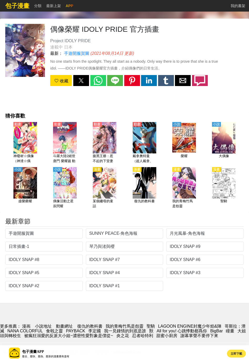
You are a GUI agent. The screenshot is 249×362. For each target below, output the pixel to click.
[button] (81, 80)
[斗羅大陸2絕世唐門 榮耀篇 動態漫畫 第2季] (65, 143)
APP (69, 6)
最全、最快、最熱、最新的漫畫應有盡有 (45, 356)
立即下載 (236, 353)
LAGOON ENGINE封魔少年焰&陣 (189, 326)
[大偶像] (224, 143)
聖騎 (151, 326)
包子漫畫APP (33, 352)
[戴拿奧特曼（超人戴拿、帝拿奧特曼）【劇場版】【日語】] (144, 143)
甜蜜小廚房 (166, 335)
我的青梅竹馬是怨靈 (124, 326)
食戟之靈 (54, 331)
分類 (38, 6)
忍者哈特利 (142, 335)
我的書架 (238, 6)
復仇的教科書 (89, 326)
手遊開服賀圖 (76, 53)
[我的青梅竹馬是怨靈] (184, 188)
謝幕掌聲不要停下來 (199, 335)
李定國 (94, 331)
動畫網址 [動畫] (64, 326)
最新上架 (53, 6)
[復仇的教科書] (144, 188)
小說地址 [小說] (43, 326)
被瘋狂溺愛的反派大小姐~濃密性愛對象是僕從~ (68, 335)
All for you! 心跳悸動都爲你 (182, 331)
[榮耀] (184, 143)
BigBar (216, 331)
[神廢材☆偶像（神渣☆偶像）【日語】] (25, 143)
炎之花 (122, 335)
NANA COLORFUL (25, 331)
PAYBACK (75, 331)
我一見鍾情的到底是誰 (125, 331)
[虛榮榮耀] (25, 188)
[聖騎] (224, 188)
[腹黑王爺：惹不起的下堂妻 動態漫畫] (104, 143)
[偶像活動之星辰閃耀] (65, 188)
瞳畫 (230, 331)
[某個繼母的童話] (104, 188)
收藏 (61, 81)
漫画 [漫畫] (26, 326)
